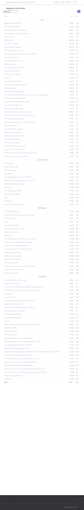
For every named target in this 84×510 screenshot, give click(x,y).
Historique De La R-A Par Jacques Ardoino (17, 348)
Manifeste (57, 2)
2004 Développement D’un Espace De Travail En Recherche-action (24, 154)
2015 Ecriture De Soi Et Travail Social (16, 93)
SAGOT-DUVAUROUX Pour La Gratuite (16, 237)
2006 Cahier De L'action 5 (13, 78)
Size (69, 16)
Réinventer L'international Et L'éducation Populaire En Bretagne (23, 472)
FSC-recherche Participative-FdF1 (15, 266)
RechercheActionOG (12, 372)
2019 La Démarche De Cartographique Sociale (18, 130)
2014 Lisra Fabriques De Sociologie (15, 51)
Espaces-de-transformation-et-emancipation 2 (18, 389)
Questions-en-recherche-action (15, 352)
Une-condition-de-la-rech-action (15, 281)
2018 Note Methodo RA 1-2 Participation (17, 167)
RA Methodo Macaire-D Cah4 (14, 420)
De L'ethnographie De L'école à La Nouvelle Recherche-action (22, 318)
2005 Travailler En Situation (13, 114)
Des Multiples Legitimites (13, 273)
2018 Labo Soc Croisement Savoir (15, 181)
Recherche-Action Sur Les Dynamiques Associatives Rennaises (23, 457)
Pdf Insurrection (11, 232)
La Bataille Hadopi (11, 202)
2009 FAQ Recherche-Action (14, 164)
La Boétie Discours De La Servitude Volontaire (18, 258)
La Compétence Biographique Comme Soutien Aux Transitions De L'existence (26, 462)
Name (8, 16)
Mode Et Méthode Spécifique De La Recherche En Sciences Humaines (25, 302)
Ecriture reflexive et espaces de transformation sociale (20, 33)
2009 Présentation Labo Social (14, 67)
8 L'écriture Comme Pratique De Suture (17, 383)
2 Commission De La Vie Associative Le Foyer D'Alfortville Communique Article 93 (27, 369)
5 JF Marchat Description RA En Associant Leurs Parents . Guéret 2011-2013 (26, 409)
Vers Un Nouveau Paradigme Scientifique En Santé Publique (22, 441)
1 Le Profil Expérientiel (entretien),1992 (16, 399)
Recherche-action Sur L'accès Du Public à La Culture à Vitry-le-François (25, 467)
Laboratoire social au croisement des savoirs (18, 174)
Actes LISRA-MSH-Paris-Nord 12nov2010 (17, 57)
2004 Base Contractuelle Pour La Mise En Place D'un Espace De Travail (25, 191)
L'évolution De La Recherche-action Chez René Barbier (21, 312)
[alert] (17, 505)
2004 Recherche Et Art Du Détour (15, 88)
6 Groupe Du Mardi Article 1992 (15, 362)
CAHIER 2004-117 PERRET (13, 415)
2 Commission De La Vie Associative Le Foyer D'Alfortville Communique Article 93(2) (28, 366)
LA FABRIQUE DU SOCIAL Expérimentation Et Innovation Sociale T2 (24, 379)
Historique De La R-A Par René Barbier (16, 333)
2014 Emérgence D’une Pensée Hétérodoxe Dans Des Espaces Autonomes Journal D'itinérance (31, 125)
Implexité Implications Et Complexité (16, 323)
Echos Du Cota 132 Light (13, 376)
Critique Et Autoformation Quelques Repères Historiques (21, 446)
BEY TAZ (9, 248)
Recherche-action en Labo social (15, 291)
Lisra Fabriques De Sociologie (14, 46)
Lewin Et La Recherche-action (14, 339)
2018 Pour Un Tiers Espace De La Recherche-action (20, 195)
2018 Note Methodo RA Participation (16, 171)
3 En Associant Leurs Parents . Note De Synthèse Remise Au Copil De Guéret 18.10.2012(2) (30, 483)
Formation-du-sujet (11, 41)
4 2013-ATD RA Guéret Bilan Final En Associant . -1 (19, 359)
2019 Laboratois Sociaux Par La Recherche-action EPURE (21, 150)
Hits (75, 16)
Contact (75, 2)
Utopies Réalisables (12, 212)
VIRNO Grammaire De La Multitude (15, 242)
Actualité (62, 2)
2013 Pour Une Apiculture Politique (16, 394)
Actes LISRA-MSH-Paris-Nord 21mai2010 (17, 72)
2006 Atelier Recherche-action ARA (15, 177)
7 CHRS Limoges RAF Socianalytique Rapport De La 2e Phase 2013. (24, 386)
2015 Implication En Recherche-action (16, 104)
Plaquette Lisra (10, 99)
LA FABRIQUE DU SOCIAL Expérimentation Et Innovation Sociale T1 (24, 270)
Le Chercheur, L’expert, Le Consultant (16, 328)
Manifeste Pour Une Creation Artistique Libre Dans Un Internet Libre (24, 221)
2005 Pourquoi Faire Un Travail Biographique (18, 120)
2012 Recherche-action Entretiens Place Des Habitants (21, 135)
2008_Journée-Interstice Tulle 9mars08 (16, 141)
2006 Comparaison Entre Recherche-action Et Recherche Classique (24, 160)
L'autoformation (11, 493)
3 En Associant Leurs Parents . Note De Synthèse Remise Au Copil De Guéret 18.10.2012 (29, 478)
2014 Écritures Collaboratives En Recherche (18, 157)
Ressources (68, 2)
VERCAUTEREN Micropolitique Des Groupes (18, 227)
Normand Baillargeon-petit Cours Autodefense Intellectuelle (22, 216)
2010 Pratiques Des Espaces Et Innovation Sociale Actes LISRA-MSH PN (25, 62)
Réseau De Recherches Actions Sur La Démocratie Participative (23, 430)
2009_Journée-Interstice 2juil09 (14, 26)
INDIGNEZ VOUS (11, 253)
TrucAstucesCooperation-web (14, 205)
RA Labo (9, 277)
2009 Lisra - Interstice (12, 37)
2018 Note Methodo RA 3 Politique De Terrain (18, 184)
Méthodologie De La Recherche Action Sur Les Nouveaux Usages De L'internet (27, 436)
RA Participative (10, 297)
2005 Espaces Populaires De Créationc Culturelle (19, 30)
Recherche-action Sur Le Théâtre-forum (17, 488)
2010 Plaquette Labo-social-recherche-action (18, 83)
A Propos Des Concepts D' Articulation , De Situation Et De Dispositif (24, 344)
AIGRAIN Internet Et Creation (14, 208)
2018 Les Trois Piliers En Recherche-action (17, 188)
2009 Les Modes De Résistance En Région (17, 146)
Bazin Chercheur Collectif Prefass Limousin (18, 286)
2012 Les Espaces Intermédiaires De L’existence (19, 109)
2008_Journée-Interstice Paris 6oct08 (16, 23)
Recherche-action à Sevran (13, 425)
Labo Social (9, 404)
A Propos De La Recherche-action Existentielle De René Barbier (23, 307)
